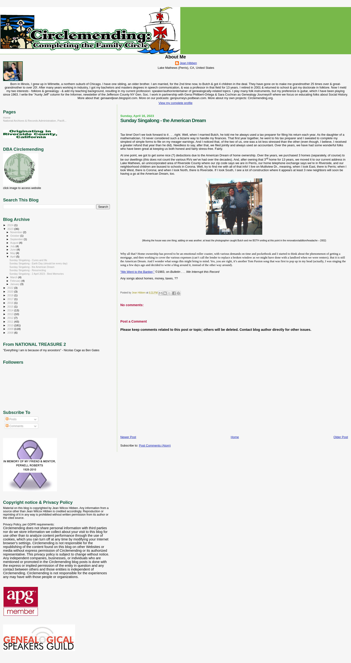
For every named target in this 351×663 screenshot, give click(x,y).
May (13, 253)
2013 (10, 314)
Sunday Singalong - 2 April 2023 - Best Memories (36, 273)
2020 (10, 291)
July (13, 246)
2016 (10, 302)
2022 (10, 287)
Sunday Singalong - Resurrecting (27, 270)
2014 (10, 310)
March (14, 277)
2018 (10, 295)
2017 (10, 299)
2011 (10, 321)
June (13, 249)
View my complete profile (175, 103)
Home (235, 437)
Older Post (341, 437)
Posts (11, 419)
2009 (10, 328)
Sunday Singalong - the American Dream (31, 267)
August (14, 242)
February (16, 280)
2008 (10, 332)
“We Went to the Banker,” (137, 272)
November (16, 232)
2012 (10, 317)
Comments (14, 426)
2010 (10, 325)
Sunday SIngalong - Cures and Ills (28, 260)
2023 (10, 228)
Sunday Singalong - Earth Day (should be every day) (38, 263)
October (15, 235)
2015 (10, 306)
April (13, 256)
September (17, 239)
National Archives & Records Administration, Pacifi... (34, 120)
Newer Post (128, 437)
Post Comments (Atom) (155, 445)
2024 (10, 225)
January (15, 284)
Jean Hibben (188, 63)
